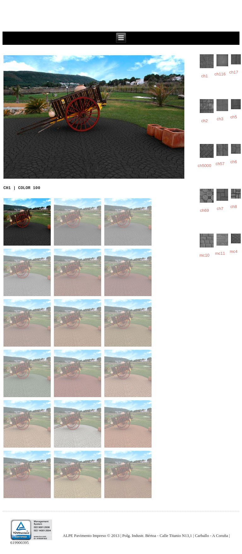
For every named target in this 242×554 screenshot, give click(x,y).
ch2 (204, 120)
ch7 (220, 208)
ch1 (204, 76)
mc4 (234, 251)
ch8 (233, 206)
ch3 (220, 118)
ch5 (233, 117)
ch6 (233, 161)
